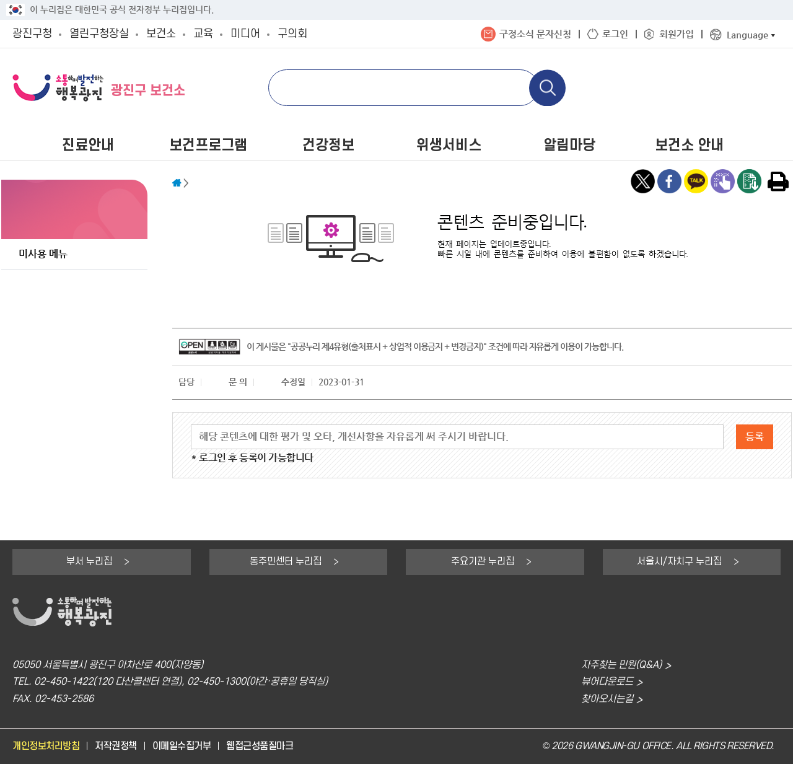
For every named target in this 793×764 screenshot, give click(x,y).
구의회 (292, 34)
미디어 (245, 34)
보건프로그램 (208, 146)
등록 (754, 436)
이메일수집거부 (181, 746)
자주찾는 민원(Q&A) (621, 665)
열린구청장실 (99, 34)
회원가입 (676, 34)
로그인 (615, 34)
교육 (203, 34)
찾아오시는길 (607, 699)
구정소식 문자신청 (535, 34)
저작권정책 (116, 746)
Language (747, 34)
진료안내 (88, 146)
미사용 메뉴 (43, 254)
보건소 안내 (689, 146)
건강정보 (328, 146)
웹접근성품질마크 (259, 746)
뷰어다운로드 (607, 682)
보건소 (161, 34)
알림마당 (569, 146)
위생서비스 (448, 146)
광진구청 (32, 34)
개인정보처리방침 (45, 746)
